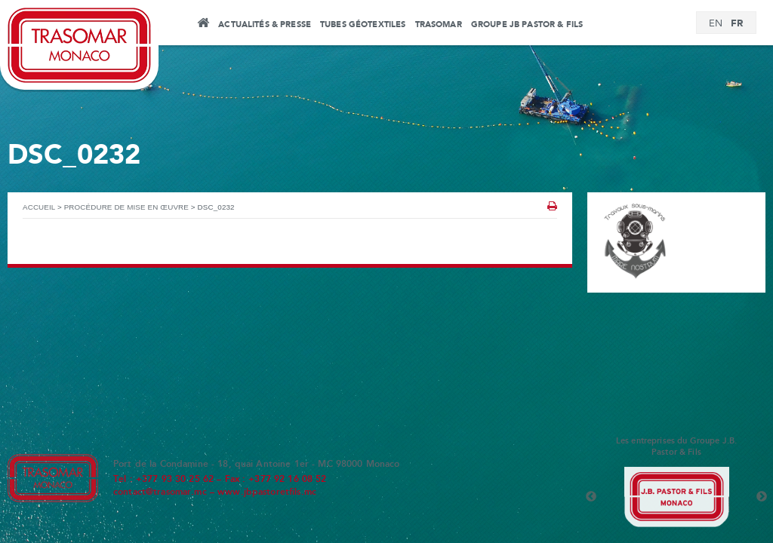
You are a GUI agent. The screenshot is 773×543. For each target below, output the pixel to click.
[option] (676, 497)
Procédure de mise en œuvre (126, 207)
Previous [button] (591, 497)
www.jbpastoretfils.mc (266, 492)
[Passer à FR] (737, 23)
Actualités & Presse (264, 24)
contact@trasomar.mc (160, 492)
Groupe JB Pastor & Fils (527, 24)
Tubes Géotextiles (362, 24)
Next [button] (761, 497)
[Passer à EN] (715, 24)
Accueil (202, 25)
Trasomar (438, 24)
